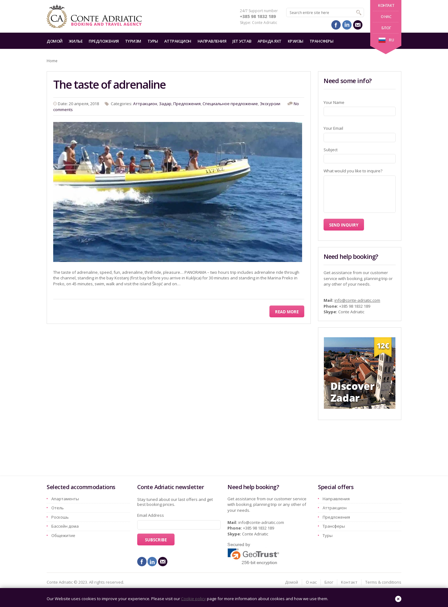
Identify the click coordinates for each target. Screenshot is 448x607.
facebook (336, 25)
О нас (386, 16)
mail (357, 25)
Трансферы (322, 41)
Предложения (104, 41)
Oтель (57, 508)
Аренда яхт (270, 41)
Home (52, 60)
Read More (287, 312)
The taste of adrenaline (109, 84)
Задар (165, 103)
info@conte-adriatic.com (357, 300)
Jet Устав (241, 41)
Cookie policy (193, 598)
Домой (55, 41)
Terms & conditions (383, 582)
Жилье (76, 41)
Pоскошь (60, 517)
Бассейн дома (65, 526)
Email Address (150, 515)
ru (386, 40)
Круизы (295, 41)
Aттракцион (177, 41)
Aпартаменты (65, 499)
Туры (152, 41)
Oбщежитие (63, 535)
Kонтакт (386, 5)
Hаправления (212, 41)
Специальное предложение (230, 103)
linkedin (347, 25)
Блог (386, 27)
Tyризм (133, 41)
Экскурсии (270, 103)
